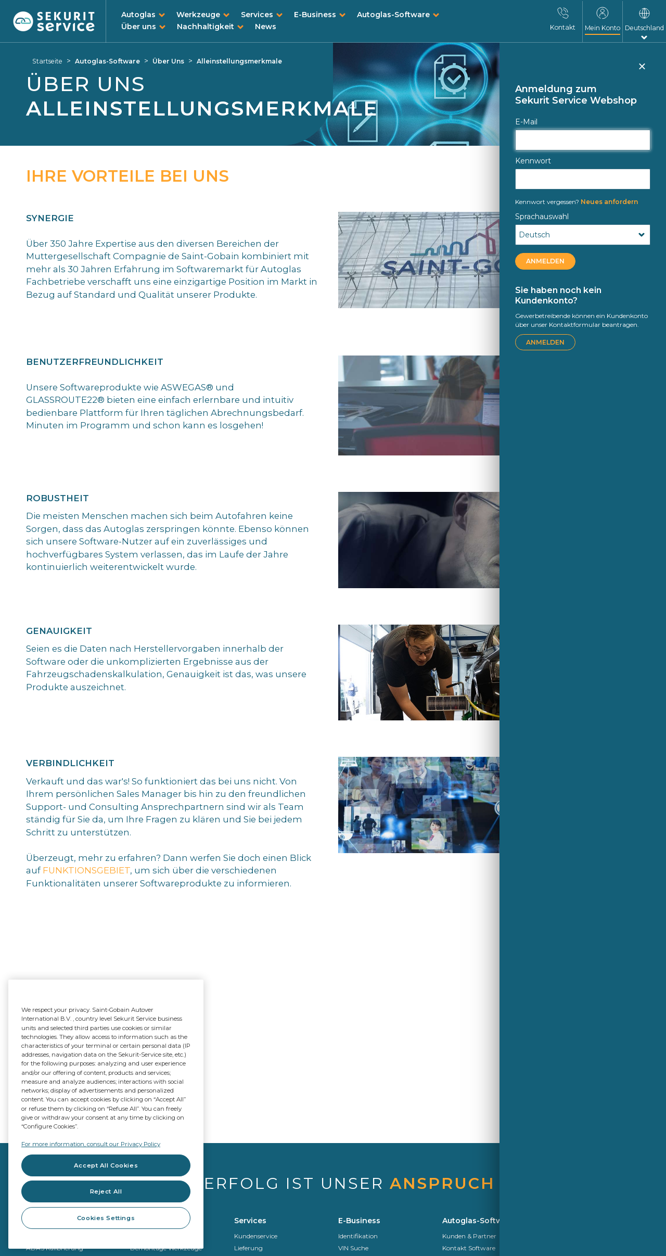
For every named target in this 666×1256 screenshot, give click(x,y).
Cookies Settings (106, 1218)
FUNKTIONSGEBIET (86, 870)
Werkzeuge (198, 14)
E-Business (315, 14)
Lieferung (248, 1248)
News (265, 26)
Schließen (641, 70)
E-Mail (526, 121)
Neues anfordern (576, 202)
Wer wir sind (564, 1236)
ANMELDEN (545, 261)
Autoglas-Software (393, 14)
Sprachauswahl (542, 216)
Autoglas (138, 14)
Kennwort (533, 161)
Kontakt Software (468, 1248)
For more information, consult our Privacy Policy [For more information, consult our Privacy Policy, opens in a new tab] (90, 1144)
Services (257, 14)
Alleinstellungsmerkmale (239, 61)
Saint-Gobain (566, 1248)
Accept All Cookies (106, 1165)
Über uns (138, 26)
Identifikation (358, 1236)
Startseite (47, 61)
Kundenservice (255, 1236)
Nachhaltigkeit (205, 26)
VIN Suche (353, 1248)
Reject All (106, 1191)
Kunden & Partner (469, 1236)
